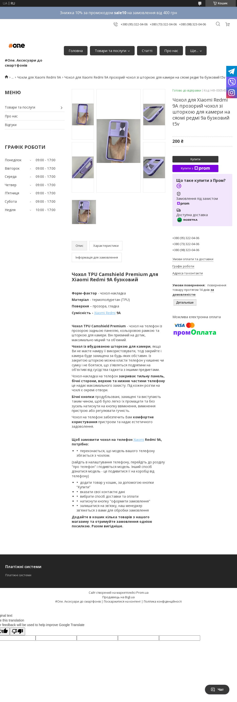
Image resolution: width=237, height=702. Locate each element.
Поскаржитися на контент (122, 601)
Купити (195, 159)
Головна (76, 50)
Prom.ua (142, 592)
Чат (217, 689)
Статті (147, 50)
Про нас (171, 50)
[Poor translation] (17, 631)
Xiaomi (138, 439)
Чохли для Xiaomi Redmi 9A (39, 77)
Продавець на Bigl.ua (118, 597)
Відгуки (11, 124)
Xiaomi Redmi (105, 313)
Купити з (195, 168)
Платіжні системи (18, 575)
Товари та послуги (110, 50)
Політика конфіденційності (163, 601)
